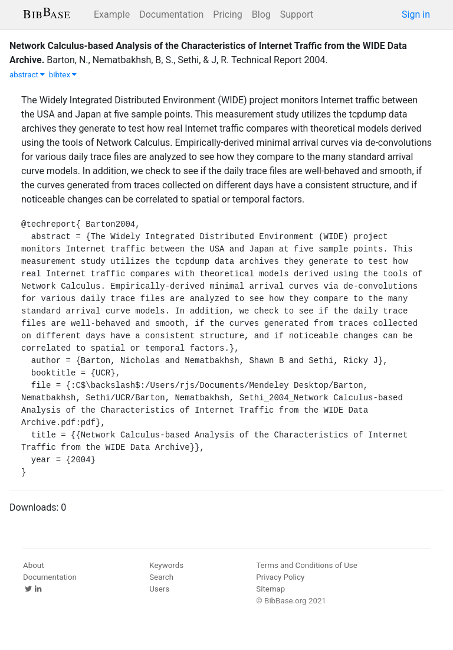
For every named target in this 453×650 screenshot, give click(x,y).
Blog (261, 14)
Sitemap (270, 588)
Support (296, 14)
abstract (27, 74)
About (33, 565)
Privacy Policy (280, 577)
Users (159, 588)
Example (112, 14)
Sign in (416, 14)
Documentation (171, 14)
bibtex (63, 74)
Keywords (166, 565)
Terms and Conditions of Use (306, 565)
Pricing (227, 14)
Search (161, 577)
